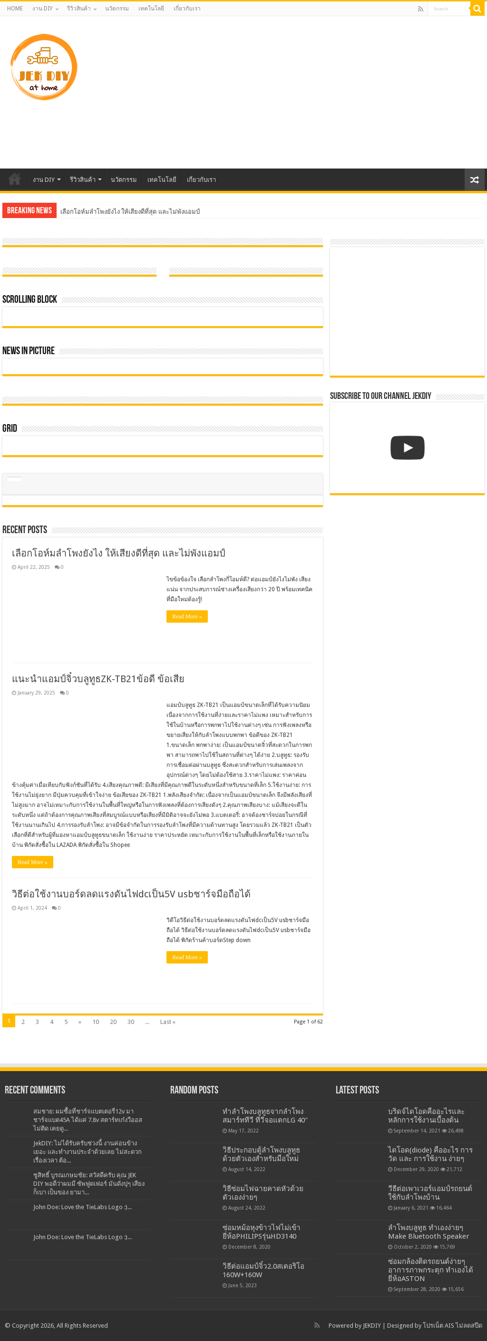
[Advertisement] (304, 92)
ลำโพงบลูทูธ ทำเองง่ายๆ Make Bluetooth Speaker (428, 1232)
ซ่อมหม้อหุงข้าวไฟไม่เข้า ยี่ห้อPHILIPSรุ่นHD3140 (262, 1232)
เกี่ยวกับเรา (187, 8)
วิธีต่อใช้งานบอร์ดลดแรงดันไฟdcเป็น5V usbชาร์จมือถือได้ (131, 894)
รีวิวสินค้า (79, 8)
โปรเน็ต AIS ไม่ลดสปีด (452, 1325)
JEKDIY (372, 1325)
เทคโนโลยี (151, 8)
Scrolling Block (29, 300)
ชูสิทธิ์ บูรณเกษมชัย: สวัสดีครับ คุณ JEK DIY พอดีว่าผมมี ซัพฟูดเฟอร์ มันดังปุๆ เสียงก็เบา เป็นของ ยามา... (89, 1184)
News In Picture (28, 351)
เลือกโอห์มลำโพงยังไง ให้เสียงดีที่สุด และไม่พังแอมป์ (130, 211)
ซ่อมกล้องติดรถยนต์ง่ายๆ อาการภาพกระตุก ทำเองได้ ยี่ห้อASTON (430, 1270)
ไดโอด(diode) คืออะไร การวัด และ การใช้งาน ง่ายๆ (430, 1154)
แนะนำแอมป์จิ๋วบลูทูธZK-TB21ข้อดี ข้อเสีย (98, 679)
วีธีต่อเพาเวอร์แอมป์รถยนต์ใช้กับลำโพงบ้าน (430, 1193)
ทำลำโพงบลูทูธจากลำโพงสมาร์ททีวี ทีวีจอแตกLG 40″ (265, 1115)
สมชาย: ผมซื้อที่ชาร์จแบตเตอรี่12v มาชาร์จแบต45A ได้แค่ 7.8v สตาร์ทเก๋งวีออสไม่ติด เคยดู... (87, 1120)
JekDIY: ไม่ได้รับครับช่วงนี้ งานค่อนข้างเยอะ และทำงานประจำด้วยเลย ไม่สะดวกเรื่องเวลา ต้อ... (87, 1152)
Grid (9, 429)
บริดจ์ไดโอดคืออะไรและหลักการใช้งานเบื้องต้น (426, 1115)
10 (95, 1021)
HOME (15, 8)
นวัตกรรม (117, 8)
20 (113, 1021)
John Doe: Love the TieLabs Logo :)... (82, 1207)
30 (130, 1021)
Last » (167, 1021)
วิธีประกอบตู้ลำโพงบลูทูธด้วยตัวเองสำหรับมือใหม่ (261, 1154)
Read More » (187, 616)
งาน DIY (42, 8)
